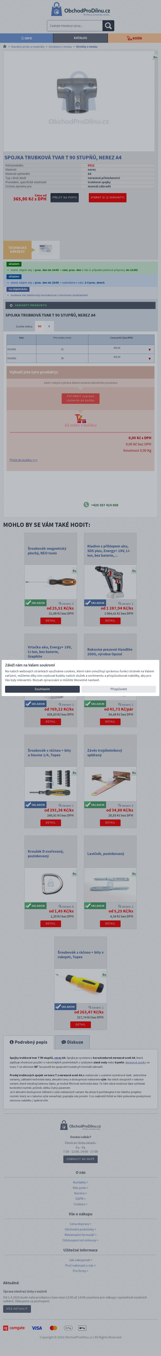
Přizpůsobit (118, 689)
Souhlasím (42, 689)
